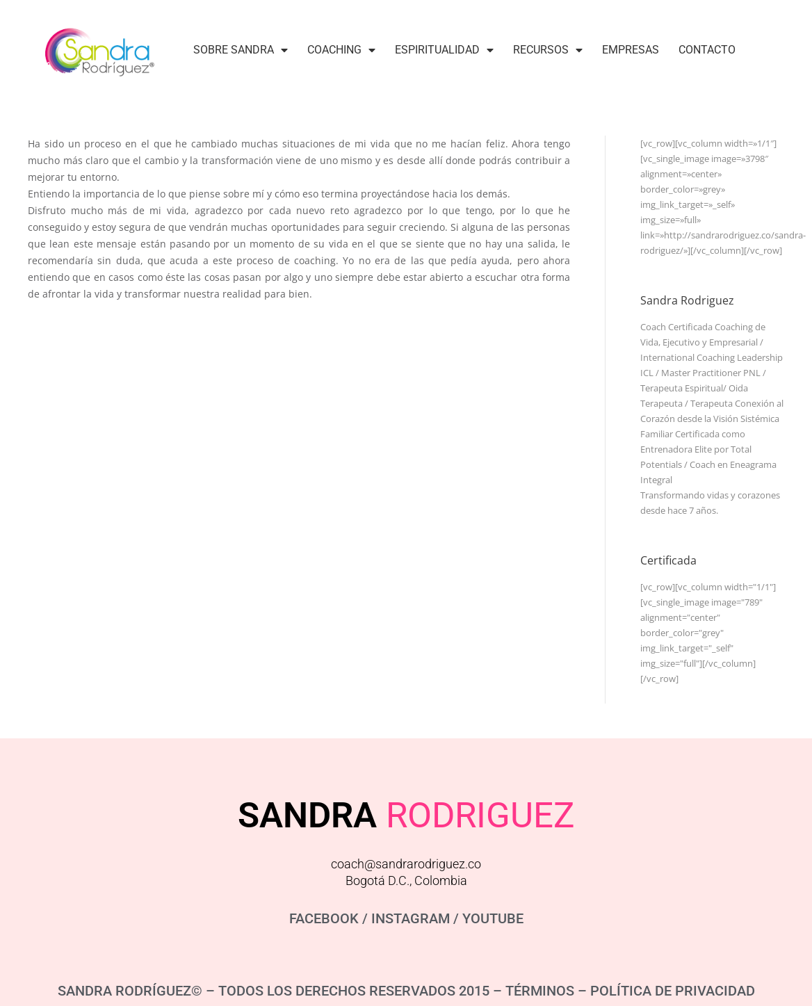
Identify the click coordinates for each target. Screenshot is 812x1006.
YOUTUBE (492, 918)
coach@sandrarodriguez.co (406, 864)
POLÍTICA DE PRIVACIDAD (672, 990)
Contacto (707, 49)
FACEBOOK (324, 918)
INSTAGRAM (410, 918)
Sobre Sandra (240, 50)
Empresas (630, 49)
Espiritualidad (444, 50)
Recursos (548, 50)
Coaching (341, 50)
